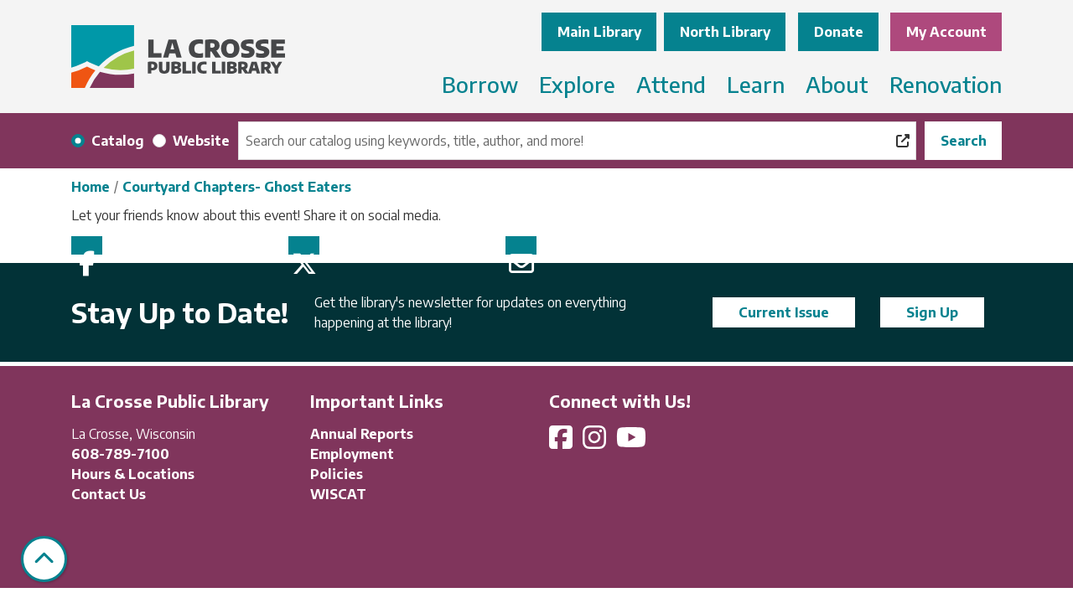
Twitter (303, 245)
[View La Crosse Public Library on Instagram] (596, 442)
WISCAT (338, 494)
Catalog (117, 140)
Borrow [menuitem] (480, 84)
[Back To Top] (44, 559)
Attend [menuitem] (671, 84)
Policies (336, 474)
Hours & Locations (132, 474)
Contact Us (108, 494)
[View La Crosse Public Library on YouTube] (633, 442)
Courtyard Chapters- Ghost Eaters (236, 186)
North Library (725, 31)
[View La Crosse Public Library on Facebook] (562, 442)
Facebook (86, 245)
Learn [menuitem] (756, 84)
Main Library (599, 31)
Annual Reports (361, 433)
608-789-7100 (120, 454)
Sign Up (932, 312)
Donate (838, 31)
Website (201, 140)
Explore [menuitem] (577, 84)
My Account (946, 31)
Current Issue (784, 312)
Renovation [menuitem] (945, 84)
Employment (352, 454)
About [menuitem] (837, 84)
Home (90, 186)
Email (520, 245)
